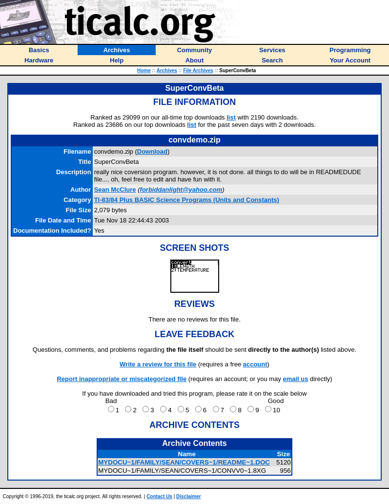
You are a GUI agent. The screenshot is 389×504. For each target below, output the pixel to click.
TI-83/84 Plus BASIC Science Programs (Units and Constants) (186, 199)
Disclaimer (188, 496)
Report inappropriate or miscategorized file (121, 379)
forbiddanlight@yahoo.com (181, 189)
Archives (167, 70)
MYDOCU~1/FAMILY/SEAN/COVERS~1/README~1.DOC (184, 462)
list (231, 117)
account (255, 364)
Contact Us (159, 496)
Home (144, 70)
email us (295, 379)
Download (152, 151)
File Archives (198, 70)
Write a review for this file (158, 364)
